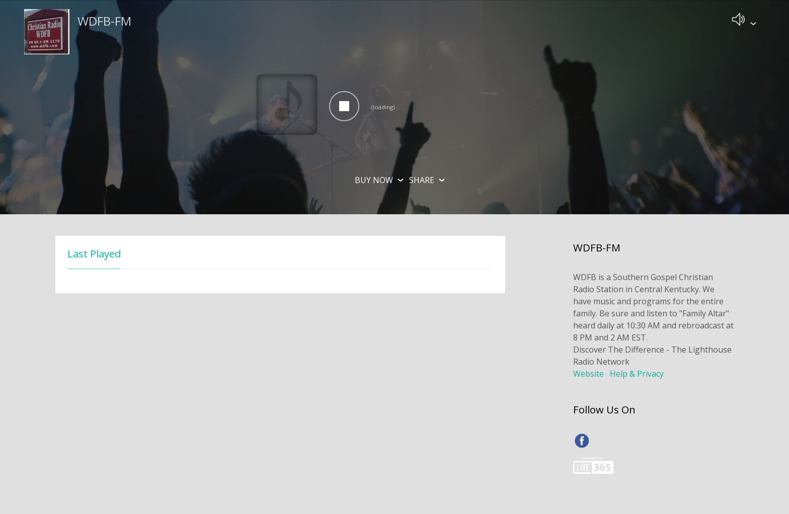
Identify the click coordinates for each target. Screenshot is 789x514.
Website (588, 375)
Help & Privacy (637, 375)
